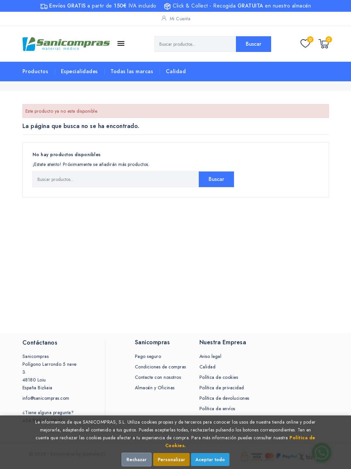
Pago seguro (148, 356)
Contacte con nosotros (158, 377)
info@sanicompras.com (45, 398)
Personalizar (171, 459)
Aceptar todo (210, 459)
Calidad (176, 71)
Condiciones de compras (160, 367)
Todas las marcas (131, 71)
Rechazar (136, 459)
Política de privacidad (221, 387)
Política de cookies (218, 377)
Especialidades (79, 71)
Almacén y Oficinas (155, 387)
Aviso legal (210, 356)
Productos (35, 71)
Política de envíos (217, 408)
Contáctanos (40, 342)
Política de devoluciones (224, 398)
